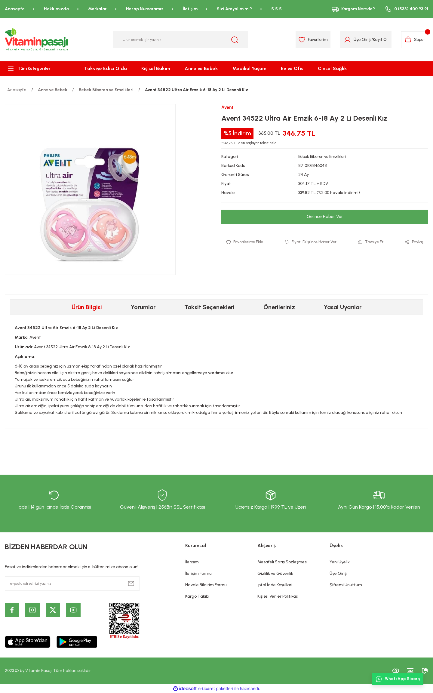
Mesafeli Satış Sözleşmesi (282, 562)
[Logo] (37, 40)
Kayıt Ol (377, 39)
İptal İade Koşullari (274, 584)
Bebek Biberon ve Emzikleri (323, 156)
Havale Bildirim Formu (206, 584)
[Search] (180, 39)
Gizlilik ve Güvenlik (275, 573)
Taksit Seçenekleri (209, 307)
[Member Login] (344, 39)
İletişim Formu (198, 573)
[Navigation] (36, 68)
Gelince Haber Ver (325, 217)
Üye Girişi (338, 573)
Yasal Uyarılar (342, 307)
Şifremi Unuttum (346, 584)
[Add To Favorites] (246, 242)
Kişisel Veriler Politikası (278, 596)
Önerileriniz (279, 307)
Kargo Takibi (197, 596)
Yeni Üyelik (340, 562)
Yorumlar (143, 307)
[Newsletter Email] (72, 583)
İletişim (192, 562)
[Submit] (131, 583)
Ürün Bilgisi (87, 307)
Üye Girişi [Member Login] (359, 39)
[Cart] (413, 39)
